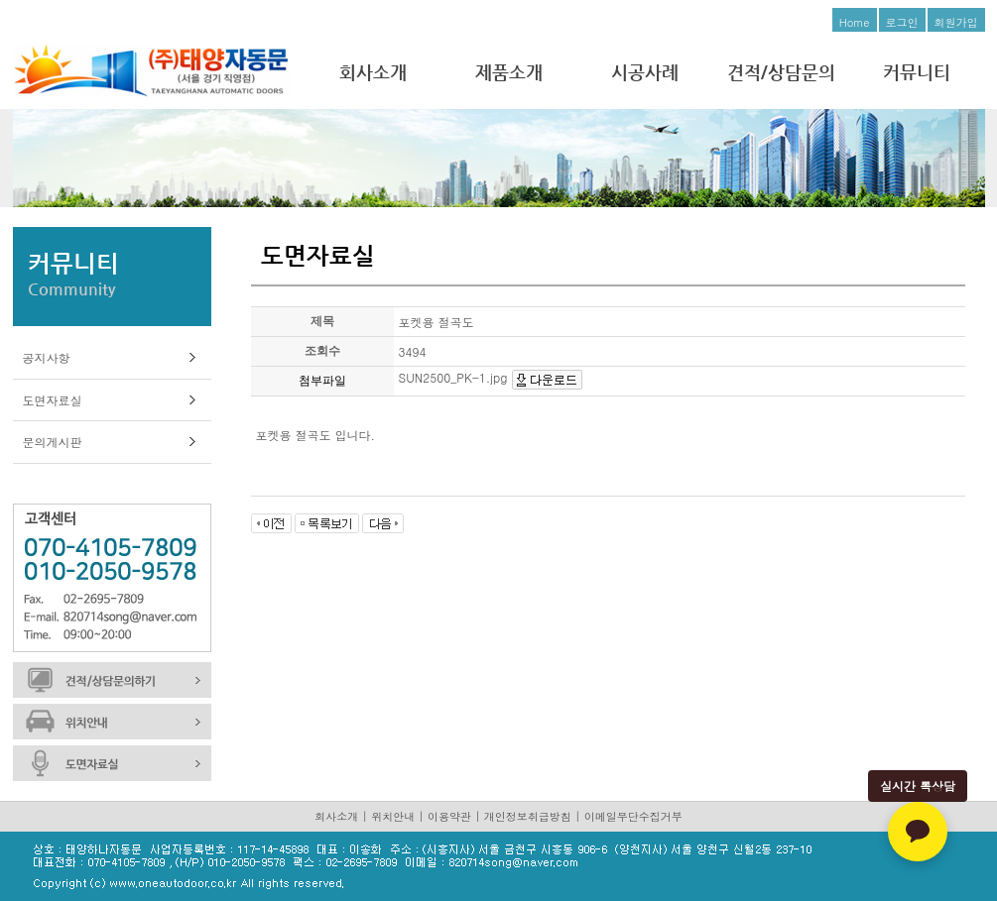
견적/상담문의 (781, 71)
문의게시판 (52, 441)
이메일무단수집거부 (633, 816)
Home (854, 22)
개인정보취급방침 (527, 816)
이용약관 (449, 816)
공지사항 (46, 357)
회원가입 (956, 22)
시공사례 (645, 71)
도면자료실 (52, 400)
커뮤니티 (916, 71)
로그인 (902, 22)
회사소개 (373, 71)
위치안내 (393, 816)
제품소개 (509, 71)
